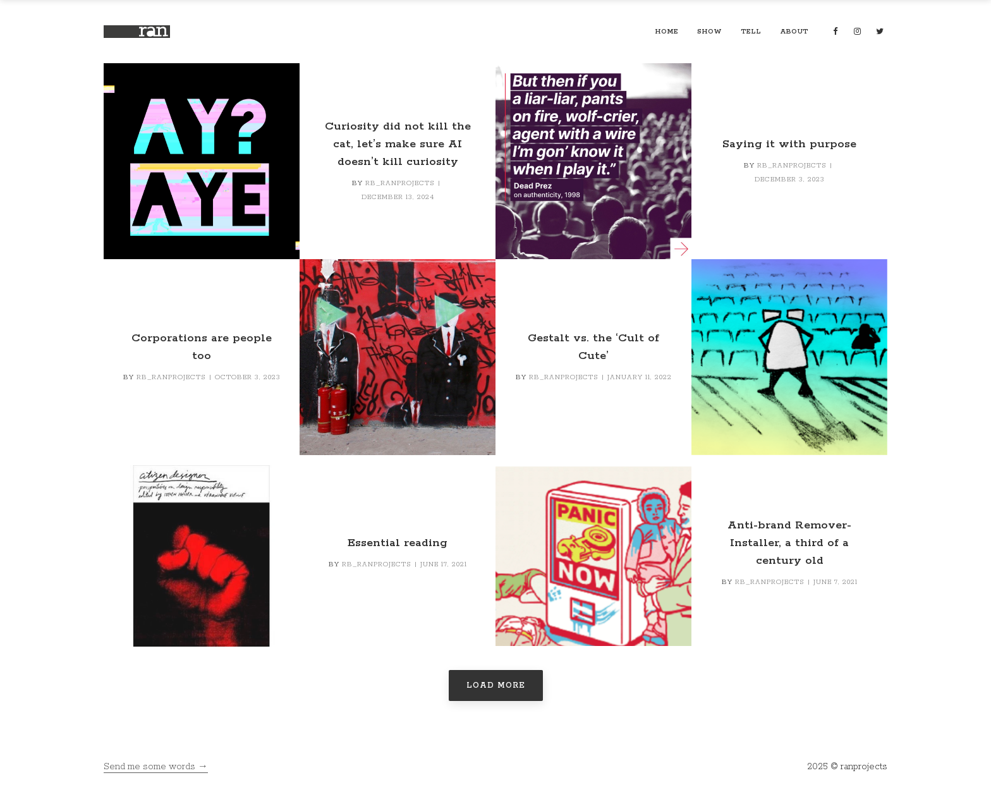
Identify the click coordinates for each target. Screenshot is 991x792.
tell (751, 31)
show (709, 31)
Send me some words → (156, 766)
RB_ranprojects (400, 183)
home (666, 31)
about (794, 31)
